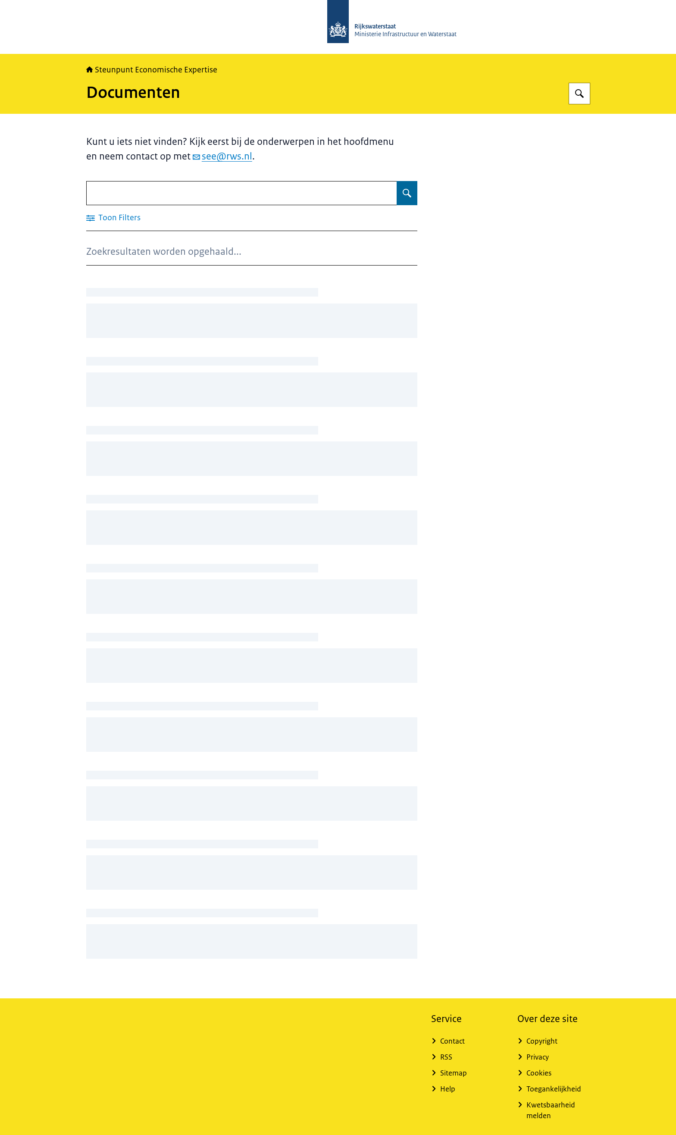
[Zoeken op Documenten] (407, 193)
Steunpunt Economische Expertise (151, 70)
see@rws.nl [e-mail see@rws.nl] (222, 156)
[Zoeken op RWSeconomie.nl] (579, 93)
